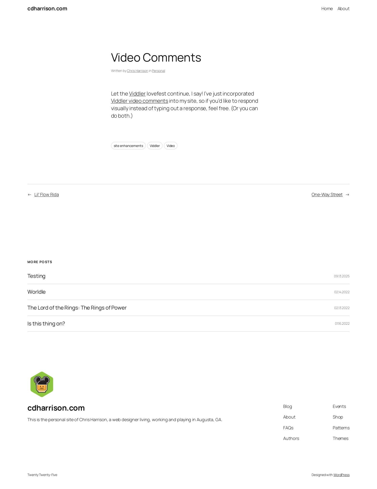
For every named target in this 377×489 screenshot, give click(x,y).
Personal (158, 70)
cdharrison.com (47, 8)
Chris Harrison (137, 70)
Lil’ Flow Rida (46, 194)
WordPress (341, 474)
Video (171, 145)
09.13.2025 (342, 276)
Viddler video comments (139, 100)
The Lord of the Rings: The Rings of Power (77, 308)
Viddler (137, 93)
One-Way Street (327, 194)
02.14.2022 (342, 292)
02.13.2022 (342, 307)
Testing (36, 276)
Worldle (36, 292)
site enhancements (128, 145)
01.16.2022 (342, 323)
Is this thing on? (46, 324)
